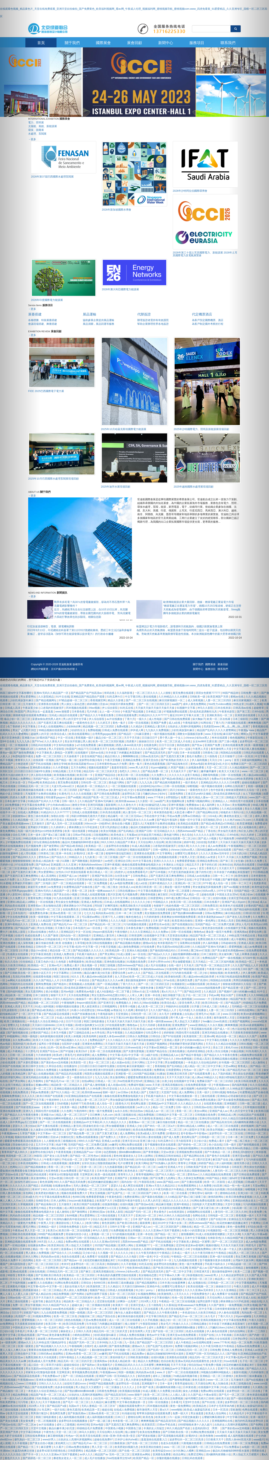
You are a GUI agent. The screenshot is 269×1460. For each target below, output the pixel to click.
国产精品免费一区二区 (155, 771)
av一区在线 (94, 928)
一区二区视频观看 (46, 1420)
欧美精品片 (214, 984)
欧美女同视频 (109, 830)
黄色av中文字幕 (156, 1334)
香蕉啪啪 (160, 1066)
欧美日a (53, 1230)
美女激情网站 (118, 1077)
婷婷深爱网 (83, 1054)
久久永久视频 (215, 1025)
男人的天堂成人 (55, 819)
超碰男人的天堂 (40, 733)
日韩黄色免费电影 (167, 1159)
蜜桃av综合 (149, 942)
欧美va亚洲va (68, 1047)
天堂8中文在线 (184, 879)
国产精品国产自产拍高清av (87, 692)
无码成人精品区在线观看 (63, 715)
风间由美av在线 (105, 913)
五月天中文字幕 (119, 898)
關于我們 (72, 43)
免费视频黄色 (76, 961)
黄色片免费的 (195, 756)
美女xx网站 (201, 1110)
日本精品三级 (154, 711)
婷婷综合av (109, 969)
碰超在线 (107, 1409)
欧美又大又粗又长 (44, 1040)
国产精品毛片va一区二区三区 (70, 924)
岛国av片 (74, 1405)
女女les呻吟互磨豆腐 (205, 741)
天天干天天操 (132, 737)
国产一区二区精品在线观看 (106, 819)
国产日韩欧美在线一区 (175, 1432)
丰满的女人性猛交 (174, 864)
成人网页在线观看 (133, 1185)
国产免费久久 (108, 1137)
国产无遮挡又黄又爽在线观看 (55, 722)
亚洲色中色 (154, 1286)
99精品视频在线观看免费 (53, 730)
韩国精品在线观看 (221, 980)
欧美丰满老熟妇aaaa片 (212, 916)
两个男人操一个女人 (172, 737)
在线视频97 (82, 752)
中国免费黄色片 (200, 1293)
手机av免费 (174, 816)
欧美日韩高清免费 (74, 1323)
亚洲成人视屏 (172, 1040)
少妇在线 (201, 842)
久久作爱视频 (61, 767)
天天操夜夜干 (72, 756)
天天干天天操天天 (44, 1297)
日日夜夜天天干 (98, 748)
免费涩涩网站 (196, 1454)
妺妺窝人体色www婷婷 (112, 1036)
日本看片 (176, 1402)
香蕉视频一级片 (84, 737)
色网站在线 (199, 1215)
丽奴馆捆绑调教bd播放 (186, 954)
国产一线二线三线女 (107, 886)
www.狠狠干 (135, 1394)
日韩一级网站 (161, 849)
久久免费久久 (159, 774)
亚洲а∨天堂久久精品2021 (59, 998)
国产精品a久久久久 (159, 954)
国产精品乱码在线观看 (69, 1073)
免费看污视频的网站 (199, 801)
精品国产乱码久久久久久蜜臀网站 (217, 730)
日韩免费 (215, 1349)
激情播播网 (188, 1234)
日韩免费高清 (210, 905)
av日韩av (123, 1092)
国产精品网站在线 (208, 812)
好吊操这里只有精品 (150, 834)
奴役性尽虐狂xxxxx (75, 1383)
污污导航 (193, 1320)
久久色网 (128, 1010)
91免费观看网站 (187, 1185)
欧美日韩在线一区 (213, 1002)
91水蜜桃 (123, 1260)
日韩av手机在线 (82, 834)
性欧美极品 (43, 1398)
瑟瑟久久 (137, 823)
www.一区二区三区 (174, 1446)
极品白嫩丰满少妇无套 (97, 972)
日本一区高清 (220, 1409)
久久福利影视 (125, 692)
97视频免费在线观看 (175, 711)
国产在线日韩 (218, 1219)
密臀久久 (203, 1327)
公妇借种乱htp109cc (150, 786)
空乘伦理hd (196, 1193)
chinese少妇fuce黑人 (197, 737)
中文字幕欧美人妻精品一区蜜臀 (55, 752)
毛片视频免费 (226, 838)
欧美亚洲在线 (56, 1245)
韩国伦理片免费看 (115, 1148)
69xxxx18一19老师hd (98, 823)
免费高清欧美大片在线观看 (136, 905)
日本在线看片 (212, 901)
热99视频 (72, 1215)
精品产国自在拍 (106, 1316)
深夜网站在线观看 (190, 942)
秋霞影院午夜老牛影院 (127, 1200)
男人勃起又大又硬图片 (187, 1021)
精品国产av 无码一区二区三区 (113, 1454)
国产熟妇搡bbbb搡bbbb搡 (188, 913)
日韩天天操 (174, 1219)
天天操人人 (78, 1222)
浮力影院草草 (184, 1140)
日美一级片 (203, 1092)
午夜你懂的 (121, 931)
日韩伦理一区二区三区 (94, 782)
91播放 (161, 1073)
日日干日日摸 (167, 745)
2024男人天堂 (148, 1301)
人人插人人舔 (178, 1394)
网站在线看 (57, 1148)
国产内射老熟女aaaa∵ (123, 879)
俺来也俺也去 (134, 916)
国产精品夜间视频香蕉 (167, 782)
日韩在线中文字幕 (158, 808)
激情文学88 (60, 763)
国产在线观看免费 (200, 1073)
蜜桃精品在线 (228, 1193)
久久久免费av (161, 931)
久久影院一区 (145, 801)
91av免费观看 (69, 1170)
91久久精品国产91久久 (56, 1305)
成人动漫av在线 (121, 1062)
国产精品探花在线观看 (56, 1013)
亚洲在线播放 (220, 998)
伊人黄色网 (223, 1208)
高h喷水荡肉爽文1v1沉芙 (90, 1025)
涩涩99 (180, 1245)
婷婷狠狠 (169, 1032)
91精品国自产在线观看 (65, 1398)
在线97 (88, 1346)
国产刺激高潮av (136, 808)
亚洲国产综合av (49, 1051)
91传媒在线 (128, 1413)
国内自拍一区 (68, 935)
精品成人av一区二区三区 (160, 1110)
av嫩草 (113, 1144)
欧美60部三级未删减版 (121, 1282)
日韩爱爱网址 (156, 898)
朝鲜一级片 (109, 1092)
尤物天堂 (154, 1092)
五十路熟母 (211, 756)
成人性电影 (156, 718)
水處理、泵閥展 (37, 133)
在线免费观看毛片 (138, 872)
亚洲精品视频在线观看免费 (70, 1088)
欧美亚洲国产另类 (218, 696)
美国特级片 (97, 860)
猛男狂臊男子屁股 (97, 1293)
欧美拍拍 (40, 1058)
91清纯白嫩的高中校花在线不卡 (72, 1219)
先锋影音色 (43, 1200)
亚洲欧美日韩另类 (177, 1073)
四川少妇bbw (178, 789)
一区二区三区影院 (113, 928)
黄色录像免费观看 (70, 969)
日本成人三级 (209, 1006)
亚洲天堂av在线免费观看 (182, 1334)
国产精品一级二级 (67, 760)
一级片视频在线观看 (164, 733)
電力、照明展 (36, 122)
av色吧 (109, 860)
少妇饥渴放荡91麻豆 (183, 730)
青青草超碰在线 (184, 1383)
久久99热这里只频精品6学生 (50, 1342)
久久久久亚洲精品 (140, 931)
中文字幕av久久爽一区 (172, 1275)
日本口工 (120, 1417)
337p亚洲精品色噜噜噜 (47, 842)
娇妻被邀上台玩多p (183, 1013)
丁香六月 (129, 718)
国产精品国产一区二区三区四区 (161, 1088)
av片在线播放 (115, 718)
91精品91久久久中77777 (153, 715)
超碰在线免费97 (139, 1260)
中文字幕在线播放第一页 (184, 827)
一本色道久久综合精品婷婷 (201, 1062)
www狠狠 (220, 1435)
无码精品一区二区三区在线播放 (95, 1189)
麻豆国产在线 (220, 1159)
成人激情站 (63, 1211)
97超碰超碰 (189, 939)
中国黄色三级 (134, 1428)
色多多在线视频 (64, 1387)
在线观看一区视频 (44, 760)
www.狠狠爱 (62, 711)
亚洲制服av (159, 1219)
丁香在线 (211, 830)
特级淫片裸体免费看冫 (123, 704)
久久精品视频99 (134, 1032)
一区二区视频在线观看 (123, 786)
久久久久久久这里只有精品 (185, 774)
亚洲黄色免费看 (162, 1454)
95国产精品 (155, 980)
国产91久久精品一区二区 (66, 1092)
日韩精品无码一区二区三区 (185, 957)
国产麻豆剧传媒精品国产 (147, 1040)
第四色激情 (183, 745)
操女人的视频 (191, 1390)
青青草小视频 (128, 1006)
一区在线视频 (46, 901)
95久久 (136, 771)
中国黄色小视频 (114, 1428)
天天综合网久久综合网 (151, 842)
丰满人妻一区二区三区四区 (62, 789)
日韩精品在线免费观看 (217, 1443)
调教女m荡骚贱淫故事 (190, 733)
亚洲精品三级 (152, 1081)
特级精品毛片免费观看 (90, 1428)
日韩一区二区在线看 (154, 909)
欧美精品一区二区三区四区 (80, 1275)
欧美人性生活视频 (218, 1051)
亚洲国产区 (121, 1178)
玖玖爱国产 (68, 980)
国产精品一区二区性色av (94, 789)
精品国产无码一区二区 (138, 1211)
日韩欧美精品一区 (91, 909)
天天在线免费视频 (79, 995)
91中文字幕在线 (142, 860)
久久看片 (59, 1446)
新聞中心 (165, 43)
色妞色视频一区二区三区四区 (183, 905)
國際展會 (103, 43)
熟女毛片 (166, 1323)
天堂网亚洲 (52, 1267)
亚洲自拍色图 (164, 1338)
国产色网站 (78, 1293)
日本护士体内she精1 (127, 1439)
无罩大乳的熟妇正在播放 (114, 827)
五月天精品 (200, 961)
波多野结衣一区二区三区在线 (226, 1133)
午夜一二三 (73, 1166)
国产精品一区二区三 (167, 1234)
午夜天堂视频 (113, 760)
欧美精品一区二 (95, 845)
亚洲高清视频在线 (173, 1084)
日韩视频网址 (110, 1006)
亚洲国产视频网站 (157, 1043)
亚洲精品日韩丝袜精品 (168, 1155)
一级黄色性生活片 (85, 722)
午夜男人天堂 (201, 748)
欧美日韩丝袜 (174, 842)
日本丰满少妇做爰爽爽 (110, 1170)
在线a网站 (88, 1081)
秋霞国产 (71, 748)
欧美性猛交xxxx (162, 1450)
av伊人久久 (135, 972)
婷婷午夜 (189, 842)
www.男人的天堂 (139, 767)
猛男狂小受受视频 (49, 1043)
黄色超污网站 (117, 782)
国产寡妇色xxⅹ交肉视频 (55, 1062)
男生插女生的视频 (215, 1189)
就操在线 (106, 1155)
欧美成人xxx (127, 886)
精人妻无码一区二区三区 (137, 812)
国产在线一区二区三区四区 (169, 1331)
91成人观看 (124, 954)
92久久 (75, 976)
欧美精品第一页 (115, 950)
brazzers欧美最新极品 (82, 1200)
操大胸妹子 (198, 718)
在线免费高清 (71, 909)
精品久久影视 (116, 700)
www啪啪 (177, 1409)
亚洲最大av (48, 1114)
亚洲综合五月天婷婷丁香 (125, 838)
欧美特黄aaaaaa (126, 801)
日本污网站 (139, 1062)
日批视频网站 (101, 834)
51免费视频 (117, 1230)
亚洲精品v (223, 1096)
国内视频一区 (222, 1107)
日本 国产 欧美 (162, 920)
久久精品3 (114, 1286)
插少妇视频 (52, 991)
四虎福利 (122, 849)
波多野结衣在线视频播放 (73, 1420)
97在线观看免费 (116, 1025)
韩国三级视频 (108, 965)
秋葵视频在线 (195, 1275)
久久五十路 (116, 1342)
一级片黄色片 (191, 782)
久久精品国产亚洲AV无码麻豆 (97, 801)
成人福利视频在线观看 (72, 1417)
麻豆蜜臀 (110, 1402)
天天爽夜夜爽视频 (84, 1249)
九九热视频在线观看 (166, 857)
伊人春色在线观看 (217, 1331)
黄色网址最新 (138, 1103)
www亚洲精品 (198, 1025)
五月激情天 (65, 1204)
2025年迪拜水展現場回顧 (115, 486)
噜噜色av (199, 931)
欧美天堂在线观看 (91, 1435)
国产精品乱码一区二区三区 (106, 924)
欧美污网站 (142, 1163)
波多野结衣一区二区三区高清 (88, 1264)
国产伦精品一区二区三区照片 (157, 1170)
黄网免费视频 (44, 984)
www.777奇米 (156, 797)
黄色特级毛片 (118, 1357)
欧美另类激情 (100, 898)
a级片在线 (152, 1054)
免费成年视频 (136, 1084)
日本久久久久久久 (132, 1368)
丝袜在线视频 (150, 838)
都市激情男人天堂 (221, 748)
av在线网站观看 (202, 1342)
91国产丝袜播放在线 (173, 928)
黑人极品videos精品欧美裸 (97, 976)
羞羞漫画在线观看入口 (154, 1439)
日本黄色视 (78, 711)
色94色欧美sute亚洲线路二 (139, 1338)
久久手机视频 (150, 1320)
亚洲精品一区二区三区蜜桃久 (217, 1376)
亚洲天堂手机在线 (130, 1308)
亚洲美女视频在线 (47, 1379)
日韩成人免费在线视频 (131, 1334)
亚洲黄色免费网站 (93, 1043)
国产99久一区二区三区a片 (160, 1125)
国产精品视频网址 (46, 700)
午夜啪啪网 (68, 1002)
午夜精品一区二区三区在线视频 (189, 1256)
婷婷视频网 (122, 1069)
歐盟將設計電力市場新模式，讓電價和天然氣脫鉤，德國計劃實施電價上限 (179, 626)
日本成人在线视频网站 (51, 726)
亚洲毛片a (202, 1013)
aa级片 (162, 1166)
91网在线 (206, 722)
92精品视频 (60, 771)
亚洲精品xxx (203, 1450)
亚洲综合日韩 (123, 860)
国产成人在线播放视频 (41, 1073)
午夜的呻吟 (53, 1099)
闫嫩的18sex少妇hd (154, 793)
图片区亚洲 (114, 894)
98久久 (138, 1002)
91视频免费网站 (202, 1249)
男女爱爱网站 (46, 872)
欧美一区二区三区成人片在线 (174, 741)
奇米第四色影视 (163, 812)
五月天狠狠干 (227, 756)
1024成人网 (215, 816)
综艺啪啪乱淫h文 (213, 819)
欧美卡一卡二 (52, 1107)
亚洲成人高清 (226, 920)
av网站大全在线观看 (219, 1338)
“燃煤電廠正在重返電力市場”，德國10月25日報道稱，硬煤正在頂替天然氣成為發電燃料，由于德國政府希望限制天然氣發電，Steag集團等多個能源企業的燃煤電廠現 (202, 609)
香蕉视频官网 (98, 700)
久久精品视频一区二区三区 (92, 1357)
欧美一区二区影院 (215, 1181)
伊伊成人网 (137, 730)
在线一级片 (175, 965)
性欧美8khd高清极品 (139, 1267)
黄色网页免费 (185, 980)
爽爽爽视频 (162, 1364)
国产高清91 (202, 980)
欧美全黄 (161, 1417)
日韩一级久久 (70, 801)
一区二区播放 (112, 1387)
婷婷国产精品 (206, 1163)
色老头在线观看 (70, 1256)
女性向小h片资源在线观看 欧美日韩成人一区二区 (85, 872)
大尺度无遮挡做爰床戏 (181, 872)
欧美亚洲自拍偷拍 (182, 920)
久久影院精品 (46, 696)
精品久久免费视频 (138, 1189)
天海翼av (131, 834)
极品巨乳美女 (54, 1301)
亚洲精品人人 (220, 801)
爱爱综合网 (119, 972)
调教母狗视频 (210, 774)
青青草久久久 (126, 1174)
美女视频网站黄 (175, 801)
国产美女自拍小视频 (66, 894)
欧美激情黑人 (166, 1293)
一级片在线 (59, 1409)
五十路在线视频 (106, 1215)
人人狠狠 (165, 692)
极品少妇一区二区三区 (109, 737)
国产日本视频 (158, 872)
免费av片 (216, 778)
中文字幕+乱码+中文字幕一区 (81, 946)
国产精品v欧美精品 (173, 778)
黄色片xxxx (194, 928)
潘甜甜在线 (63, 1222)
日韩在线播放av (127, 890)
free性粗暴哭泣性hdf (130, 1081)
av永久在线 (122, 1110)
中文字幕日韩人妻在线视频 (141, 696)
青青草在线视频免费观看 (106, 1028)
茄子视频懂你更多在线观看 (161, 1144)
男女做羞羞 (197, 1413)
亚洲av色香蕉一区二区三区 (66, 913)
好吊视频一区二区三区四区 (131, 1349)
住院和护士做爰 (71, 1043)
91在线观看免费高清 (88, 1118)
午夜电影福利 (191, 722)
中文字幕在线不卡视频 (207, 879)
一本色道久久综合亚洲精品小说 (45, 1021)
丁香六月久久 (128, 984)
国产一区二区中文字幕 (212, 1069)
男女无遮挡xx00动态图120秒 (174, 946)
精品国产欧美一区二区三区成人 (101, 797)
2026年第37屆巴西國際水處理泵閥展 (52, 176)
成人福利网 (208, 804)
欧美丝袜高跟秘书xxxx (81, 763)
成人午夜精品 (184, 1342)
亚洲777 (107, 916)
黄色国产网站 (194, 1189)
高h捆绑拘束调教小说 (104, 939)
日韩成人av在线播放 (199, 875)
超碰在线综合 (72, 1364)
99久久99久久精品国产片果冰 (118, 842)
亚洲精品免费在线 (208, 860)
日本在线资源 (223, 707)
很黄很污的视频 (41, 1308)
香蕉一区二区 (80, 890)
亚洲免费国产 (180, 1025)
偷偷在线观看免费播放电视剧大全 (142, 864)
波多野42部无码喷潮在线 (51, 1450)
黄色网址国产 (189, 1137)
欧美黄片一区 (121, 1305)
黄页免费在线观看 (183, 692)
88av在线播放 (151, 1002)
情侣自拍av (137, 1110)
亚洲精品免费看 (132, 760)
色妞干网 (61, 1144)
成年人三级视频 (162, 1376)
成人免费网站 (100, 1054)
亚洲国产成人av (68, 875)
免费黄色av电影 (85, 991)
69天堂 (42, 1241)
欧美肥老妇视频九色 (48, 1193)
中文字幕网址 (165, 853)
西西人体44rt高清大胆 (129, 745)
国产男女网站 (107, 954)
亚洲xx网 (209, 1036)
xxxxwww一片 (202, 998)
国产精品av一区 (73, 1260)
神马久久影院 (205, 707)
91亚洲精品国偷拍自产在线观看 (164, 868)
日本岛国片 (79, 928)
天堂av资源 (168, 1152)
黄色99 (117, 1155)
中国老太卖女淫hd (227, 894)
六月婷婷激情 (152, 916)
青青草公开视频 (187, 1163)
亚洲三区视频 (82, 898)
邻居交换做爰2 (191, 1417)
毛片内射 (92, 711)
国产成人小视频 (207, 838)
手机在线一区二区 (72, 1159)
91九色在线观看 (63, 898)
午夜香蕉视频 (64, 1152)
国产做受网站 (51, 845)
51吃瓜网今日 (115, 696)
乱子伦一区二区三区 (195, 995)
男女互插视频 (98, 1193)
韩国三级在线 (61, 976)
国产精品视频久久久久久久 (89, 950)
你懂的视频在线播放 (68, 1006)
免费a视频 (122, 726)
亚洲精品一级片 (127, 1208)
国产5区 (98, 987)
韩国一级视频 (77, 1312)
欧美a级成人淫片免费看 (151, 1133)
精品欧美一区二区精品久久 (93, 786)
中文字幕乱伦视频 (217, 1040)
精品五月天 (193, 864)
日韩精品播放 (199, 1323)
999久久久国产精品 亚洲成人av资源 (99, 1140)
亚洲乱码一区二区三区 (188, 883)
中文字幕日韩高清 (157, 1316)
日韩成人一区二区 (106, 1081)
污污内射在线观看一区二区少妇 (178, 838)
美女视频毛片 (105, 1364)
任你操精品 (82, 1368)
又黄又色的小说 (44, 961)
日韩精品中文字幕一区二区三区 (174, 1114)
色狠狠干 (84, 875)
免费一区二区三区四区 (49, 756)
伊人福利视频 (200, 760)
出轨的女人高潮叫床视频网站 (185, 726)
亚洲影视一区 (123, 1073)
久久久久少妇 (198, 845)
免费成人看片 (72, 965)
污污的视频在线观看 (135, 924)
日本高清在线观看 (111, 812)
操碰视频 (177, 1278)
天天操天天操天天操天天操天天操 (155, 707)
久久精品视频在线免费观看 (216, 1174)
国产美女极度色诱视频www (48, 879)
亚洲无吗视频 (95, 804)
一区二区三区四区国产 (138, 1193)
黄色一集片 (119, 722)
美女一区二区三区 (99, 1062)
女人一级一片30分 (110, 711)
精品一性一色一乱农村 (46, 1249)
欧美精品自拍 (48, 782)
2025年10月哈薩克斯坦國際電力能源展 (123, 429)
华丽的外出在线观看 (178, 1006)
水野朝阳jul (172, 797)
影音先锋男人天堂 (190, 1002)
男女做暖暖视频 (181, 961)
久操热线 (41, 748)
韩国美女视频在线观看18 (99, 1073)
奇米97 (65, 1264)
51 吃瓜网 (181, 1267)
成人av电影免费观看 (122, 883)
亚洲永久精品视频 (137, 950)
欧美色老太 (118, 834)
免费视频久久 (124, 1002)
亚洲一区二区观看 (179, 890)
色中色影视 (217, 789)
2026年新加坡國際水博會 (116, 209)
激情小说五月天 (42, 972)
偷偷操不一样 (84, 998)
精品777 (83, 748)
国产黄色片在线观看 (219, 1155)
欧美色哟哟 (90, 1036)
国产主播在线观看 (48, 1125)
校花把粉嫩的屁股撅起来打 (153, 789)
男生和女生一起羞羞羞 (40, 711)
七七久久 (89, 913)
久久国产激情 (51, 935)
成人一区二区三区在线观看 (223, 1125)
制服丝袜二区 (87, 1316)
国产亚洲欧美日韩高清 (95, 1017)
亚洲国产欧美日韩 (102, 875)
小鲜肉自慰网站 (81, 1334)
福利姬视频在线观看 (52, 1036)
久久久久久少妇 (141, 901)
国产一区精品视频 (108, 984)
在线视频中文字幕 (155, 935)
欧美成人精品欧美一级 (46, 860)
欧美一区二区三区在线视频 (128, 868)
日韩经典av (44, 1353)
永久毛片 (164, 1013)
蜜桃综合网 (135, 1417)
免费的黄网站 (132, 1196)
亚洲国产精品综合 (105, 774)
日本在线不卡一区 (161, 1260)
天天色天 (189, 965)
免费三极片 (187, 797)
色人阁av (197, 1077)
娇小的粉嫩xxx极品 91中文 (195, 1047)
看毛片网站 (101, 998)
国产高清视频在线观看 (171, 1435)
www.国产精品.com (168, 1181)
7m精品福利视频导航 (185, 1376)
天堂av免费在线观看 (95, 1320)
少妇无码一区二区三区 (106, 1398)
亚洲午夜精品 (182, 1204)
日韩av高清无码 (149, 756)
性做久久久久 (162, 1278)
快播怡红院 (67, 1137)
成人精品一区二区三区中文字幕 (203, 1066)
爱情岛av (44, 857)
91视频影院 (178, 984)
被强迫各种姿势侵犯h (170, 1290)
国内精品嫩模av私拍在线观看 (214, 849)
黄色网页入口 (63, 1443)
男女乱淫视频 (45, 928)
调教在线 (187, 1226)
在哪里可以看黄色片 (187, 853)
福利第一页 (211, 1193)
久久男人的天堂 (152, 1200)
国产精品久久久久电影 (43, 868)
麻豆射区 (163, 894)
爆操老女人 (129, 1155)
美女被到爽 (226, 954)
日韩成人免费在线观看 (115, 730)
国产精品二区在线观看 (156, 972)
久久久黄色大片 (53, 741)
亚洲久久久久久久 (164, 860)
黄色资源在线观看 (213, 928)
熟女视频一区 (90, 965)
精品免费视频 (146, 1114)
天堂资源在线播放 (178, 935)
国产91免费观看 (113, 909)
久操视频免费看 (195, 767)
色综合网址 (180, 1454)
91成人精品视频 (141, 845)
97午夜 (207, 883)
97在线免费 (148, 946)
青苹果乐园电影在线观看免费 (154, 1413)
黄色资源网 (46, 1181)
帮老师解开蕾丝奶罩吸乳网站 (186, 1043)
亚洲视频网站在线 (222, 1420)
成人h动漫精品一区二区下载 (113, 991)
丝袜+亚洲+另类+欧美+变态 (119, 1435)
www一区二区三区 (218, 1379)
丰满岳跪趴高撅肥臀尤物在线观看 (117, 1275)
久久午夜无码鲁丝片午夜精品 (167, 1189)
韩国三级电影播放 (94, 1021)
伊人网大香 (65, 1349)
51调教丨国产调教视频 (74, 860)
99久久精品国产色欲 (178, 1428)
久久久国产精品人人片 (46, 980)
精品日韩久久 (113, 756)
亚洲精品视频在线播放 (225, 1058)
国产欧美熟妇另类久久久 (175, 760)
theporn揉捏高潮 (103, 931)
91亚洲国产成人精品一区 (185, 894)
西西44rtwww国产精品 (190, 830)
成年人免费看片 (50, 849)
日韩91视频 (218, 1092)
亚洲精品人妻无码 (155, 726)
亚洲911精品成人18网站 (101, 849)
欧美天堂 (217, 1361)
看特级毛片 (142, 1010)
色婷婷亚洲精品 (196, 1051)
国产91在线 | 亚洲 (212, 1402)
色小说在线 (215, 1144)
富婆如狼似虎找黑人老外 (47, 718)
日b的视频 (63, 1103)
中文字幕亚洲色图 (41, 954)
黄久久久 (150, 1148)
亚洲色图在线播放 (40, 767)
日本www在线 (133, 1047)
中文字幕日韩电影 (219, 1166)
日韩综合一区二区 (201, 898)
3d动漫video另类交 (139, 920)
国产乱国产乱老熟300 (160, 1346)
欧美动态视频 (94, 961)
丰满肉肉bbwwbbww (90, 864)
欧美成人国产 (139, 1092)
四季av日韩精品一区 (194, 816)
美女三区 (218, 1047)
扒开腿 (195, 1006)
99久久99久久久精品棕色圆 (58, 1189)
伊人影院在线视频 (41, 774)
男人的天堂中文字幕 (75, 718)
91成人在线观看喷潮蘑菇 (211, 1234)
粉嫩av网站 (43, 1084)
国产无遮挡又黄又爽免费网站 (167, 875)
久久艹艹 (177, 991)
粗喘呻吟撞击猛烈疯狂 (119, 853)
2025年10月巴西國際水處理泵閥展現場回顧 (53, 478)
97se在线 (170, 980)
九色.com (108, 1114)
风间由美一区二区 (77, 819)
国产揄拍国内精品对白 (163, 950)
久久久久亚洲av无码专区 (215, 853)
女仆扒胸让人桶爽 (184, 1450)
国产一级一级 (169, 748)
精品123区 (84, 1047)
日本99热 (183, 950)
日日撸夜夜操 (117, 1443)
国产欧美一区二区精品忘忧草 (213, 965)
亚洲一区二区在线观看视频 (106, 1051)
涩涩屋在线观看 (106, 1301)
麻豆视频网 (188, 1088)
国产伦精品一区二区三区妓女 (150, 957)
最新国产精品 (115, 1058)
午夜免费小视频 (212, 1364)
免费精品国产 (210, 957)
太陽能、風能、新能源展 (42, 126)
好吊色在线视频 (145, 1159)
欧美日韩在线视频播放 (99, 942)
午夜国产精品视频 (133, 711)
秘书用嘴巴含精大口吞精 (200, 1398)
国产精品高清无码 (155, 752)
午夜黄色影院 (227, 711)
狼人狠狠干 (132, 1323)
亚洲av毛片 (56, 965)
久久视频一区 (106, 1252)
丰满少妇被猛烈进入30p (152, 804)
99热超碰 (93, 830)
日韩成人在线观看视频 (85, 812)
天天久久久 (183, 1293)
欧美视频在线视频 (65, 774)
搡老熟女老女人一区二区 (68, 1458)
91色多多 (115, 1338)
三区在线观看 (151, 1308)
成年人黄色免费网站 (195, 704)
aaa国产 (176, 704)
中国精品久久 (161, 901)
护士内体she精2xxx (59, 804)
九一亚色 (129, 1342)
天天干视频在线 (51, 1402)
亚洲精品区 (67, 931)
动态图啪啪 (110, 1152)
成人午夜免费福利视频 (117, 987)
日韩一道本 (145, 1256)
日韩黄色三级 (210, 752)
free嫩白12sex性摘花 (215, 1021)
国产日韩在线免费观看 (177, 718)
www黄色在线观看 (64, 1308)
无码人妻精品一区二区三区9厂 (91, 1185)
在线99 (121, 1066)
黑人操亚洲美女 (91, 1006)
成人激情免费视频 (129, 946)
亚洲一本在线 (64, 853)
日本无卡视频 (65, 1025)
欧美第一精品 (70, 1107)
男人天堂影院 (57, 748)
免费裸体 (159, 1069)
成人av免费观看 (217, 845)
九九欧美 (90, 857)
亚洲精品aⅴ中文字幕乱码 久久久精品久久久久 (175, 1103)
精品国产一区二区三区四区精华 (75, 1297)
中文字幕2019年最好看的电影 (128, 1017)
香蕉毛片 (212, 868)
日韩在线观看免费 (126, 715)
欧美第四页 (149, 1424)
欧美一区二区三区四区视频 (109, 741)
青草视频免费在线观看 (85, 1372)
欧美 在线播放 (64, 942)
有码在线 (109, 692)
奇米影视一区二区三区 (125, 1420)
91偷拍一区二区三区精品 (88, 808)
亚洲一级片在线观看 (97, 838)
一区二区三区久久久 (146, 692)
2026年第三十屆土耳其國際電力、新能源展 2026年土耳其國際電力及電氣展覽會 (205, 254)
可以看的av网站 (91, 916)
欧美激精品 (157, 1118)
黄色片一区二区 (209, 827)
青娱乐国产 (227, 995)
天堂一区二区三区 (217, 767)
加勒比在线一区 (60, 816)
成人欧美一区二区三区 (150, 1006)
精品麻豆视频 (164, 1204)
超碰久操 (77, 1305)
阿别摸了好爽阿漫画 (106, 905)
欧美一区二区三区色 (66, 1316)
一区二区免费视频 (97, 883)
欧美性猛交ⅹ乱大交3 (217, 763)
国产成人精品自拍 (41, 1293)
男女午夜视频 (115, 1032)
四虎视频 (46, 1185)
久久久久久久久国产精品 (144, 748)
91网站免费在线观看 (131, 1144)
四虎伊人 (120, 872)
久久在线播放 (198, 1010)
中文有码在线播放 (64, 745)
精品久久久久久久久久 (176, 1200)
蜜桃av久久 (139, 1346)
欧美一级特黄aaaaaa (160, 1021)
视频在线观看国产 (99, 767)
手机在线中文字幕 (155, 816)
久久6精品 (171, 1196)
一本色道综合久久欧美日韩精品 (198, 1312)
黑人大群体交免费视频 (191, 1178)
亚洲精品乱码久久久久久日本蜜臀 (220, 782)
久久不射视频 (129, 1264)
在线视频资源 (138, 898)
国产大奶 (173, 752)
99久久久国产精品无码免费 (70, 1181)
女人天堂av (224, 804)
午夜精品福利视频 (139, 1297)
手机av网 (214, 995)
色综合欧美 (167, 1361)
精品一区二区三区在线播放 (182, 1118)
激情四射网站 (216, 1196)
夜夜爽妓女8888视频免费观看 (179, 916)
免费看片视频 (87, 1107)
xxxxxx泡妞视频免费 (209, 987)
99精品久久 (76, 857)
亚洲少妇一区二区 (146, 1215)
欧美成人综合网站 (216, 1413)
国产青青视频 (151, 1152)
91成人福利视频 (44, 1006)
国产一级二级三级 (100, 1420)
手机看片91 (81, 920)
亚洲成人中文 (176, 1166)
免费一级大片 (181, 1413)
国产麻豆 (194, 771)
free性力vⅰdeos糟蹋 (220, 704)
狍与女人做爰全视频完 (128, 1312)
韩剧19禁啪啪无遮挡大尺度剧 (88, 816)
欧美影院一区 (79, 1062)
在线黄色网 (150, 745)
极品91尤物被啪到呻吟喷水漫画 (149, 827)
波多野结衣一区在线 (128, 1383)
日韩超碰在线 (53, 939)
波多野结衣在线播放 (118, 845)
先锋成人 (224, 1006)
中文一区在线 (66, 737)
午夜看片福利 (215, 969)
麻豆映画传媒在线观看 (131, 1316)
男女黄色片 (160, 1211)
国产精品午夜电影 (191, 1054)
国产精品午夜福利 (167, 819)
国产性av (197, 745)
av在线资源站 (177, 1211)
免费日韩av (181, 898)
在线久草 (183, 845)
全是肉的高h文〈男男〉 (206, 1428)
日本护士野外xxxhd (159, 961)
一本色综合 (83, 980)
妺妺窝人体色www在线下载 (54, 1338)
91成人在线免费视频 (69, 1017)
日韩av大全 (138, 991)
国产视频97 (226, 991)
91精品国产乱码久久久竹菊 (103, 778)
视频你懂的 (212, 1245)
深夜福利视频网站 (189, 1148)
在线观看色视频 (91, 969)
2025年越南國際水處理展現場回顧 (193, 486)
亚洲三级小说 (148, 1140)
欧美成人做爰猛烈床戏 (49, 987)
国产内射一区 (188, 1159)
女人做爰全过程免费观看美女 (47, 1129)
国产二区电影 (43, 883)
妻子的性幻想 (209, 864)
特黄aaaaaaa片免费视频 (192, 1305)
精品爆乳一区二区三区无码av (125, 816)
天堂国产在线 (169, 1092)
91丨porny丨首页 (194, 868)
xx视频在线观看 (196, 984)
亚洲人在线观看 (62, 808)
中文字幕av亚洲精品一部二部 (160, 1047)
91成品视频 (102, 1338)
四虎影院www (212, 726)
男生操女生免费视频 (67, 901)
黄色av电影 (197, 763)
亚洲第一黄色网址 (206, 920)
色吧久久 (125, 771)
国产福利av (42, 864)
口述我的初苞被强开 (52, 707)
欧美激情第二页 (193, 1036)
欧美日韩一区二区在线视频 (134, 774)
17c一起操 (185, 748)
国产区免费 (157, 1178)
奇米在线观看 (220, 737)
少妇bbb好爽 (74, 726)
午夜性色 (49, 1432)
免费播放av (193, 804)
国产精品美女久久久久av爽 (139, 819)
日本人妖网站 (145, 1155)
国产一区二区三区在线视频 (142, 700)
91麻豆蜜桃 (143, 733)
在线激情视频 (135, 1148)
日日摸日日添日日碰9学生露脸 (97, 1066)
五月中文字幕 (155, 1062)
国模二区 (157, 939)
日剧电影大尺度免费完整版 (208, 1204)
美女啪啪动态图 (52, 905)
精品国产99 (163, 998)
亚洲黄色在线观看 (145, 853)
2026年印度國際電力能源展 (47, 299)
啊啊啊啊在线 (131, 756)
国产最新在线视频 (96, 1159)
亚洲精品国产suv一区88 (87, 1152)
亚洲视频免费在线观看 (189, 1152)
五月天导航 (75, 771)
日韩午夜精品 (67, 1357)
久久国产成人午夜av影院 (203, 1394)
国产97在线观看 (172, 1036)
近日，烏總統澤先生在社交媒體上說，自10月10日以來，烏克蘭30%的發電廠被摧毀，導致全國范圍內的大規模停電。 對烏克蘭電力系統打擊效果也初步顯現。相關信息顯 (92, 613)
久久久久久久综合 (130, 1088)
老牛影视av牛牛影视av (194, 1133)
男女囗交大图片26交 (142, 998)
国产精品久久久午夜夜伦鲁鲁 (97, 715)
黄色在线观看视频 (155, 763)
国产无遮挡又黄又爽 (173, 756)
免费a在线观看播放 (87, 1137)
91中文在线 (62, 696)
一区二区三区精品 (51, 1290)
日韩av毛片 (161, 1379)
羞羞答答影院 (119, 767)
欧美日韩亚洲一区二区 (149, 886)
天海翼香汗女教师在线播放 (41, 793)
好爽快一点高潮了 (128, 1301)
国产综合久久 (59, 857)
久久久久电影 (118, 920)
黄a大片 (166, 991)
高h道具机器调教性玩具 (203, 711)
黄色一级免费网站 (181, 1405)
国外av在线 (97, 752)
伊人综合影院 (110, 707)
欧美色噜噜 (207, 1435)
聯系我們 (227, 43)
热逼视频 (114, 1368)
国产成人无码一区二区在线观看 (65, 823)
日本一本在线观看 (190, 752)
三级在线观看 (207, 1096)
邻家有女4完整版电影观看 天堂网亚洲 (71, 1174)
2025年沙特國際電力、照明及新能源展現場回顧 (201, 429)
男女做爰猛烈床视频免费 (207, 886)
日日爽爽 (95, 1114)
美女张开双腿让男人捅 (78, 741)
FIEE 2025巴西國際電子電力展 (46, 391)
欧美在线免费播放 (144, 1129)
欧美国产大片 (105, 1200)
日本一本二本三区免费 (129, 913)
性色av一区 (191, 1069)
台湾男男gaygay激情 (104, 733)
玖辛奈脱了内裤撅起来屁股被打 (124, 752)
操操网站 (58, 1353)
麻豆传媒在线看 (45, 942)
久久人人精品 (56, 1241)
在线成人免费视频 (124, 1409)
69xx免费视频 (184, 1058)
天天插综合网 (203, 1383)
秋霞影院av (132, 1058)
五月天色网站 (79, 767)
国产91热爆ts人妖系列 (163, 1163)
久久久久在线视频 (81, 793)
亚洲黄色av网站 (141, 1454)
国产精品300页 (193, 991)
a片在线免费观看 (86, 745)
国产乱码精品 (126, 830)
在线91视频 (220, 898)
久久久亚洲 (70, 864)
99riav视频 (103, 1010)
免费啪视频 (94, 730)
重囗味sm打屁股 (201, 950)
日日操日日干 (150, 737)
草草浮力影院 (54, 1364)
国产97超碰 (67, 1051)
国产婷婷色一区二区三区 (192, 1144)
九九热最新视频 (113, 1166)
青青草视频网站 (145, 1174)
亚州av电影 (68, 991)
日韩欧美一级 (198, 696)
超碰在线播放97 (148, 1208)
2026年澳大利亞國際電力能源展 (120, 289)
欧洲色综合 (225, 864)
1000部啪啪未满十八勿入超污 (195, 1424)
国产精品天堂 (87, 1170)
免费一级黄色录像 (143, 987)
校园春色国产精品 (178, 909)
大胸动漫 (122, 935)
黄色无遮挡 (199, 1379)
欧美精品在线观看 (188, 823)
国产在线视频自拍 (183, 924)
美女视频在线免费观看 (157, 913)
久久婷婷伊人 (59, 827)
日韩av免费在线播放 (204, 1099)
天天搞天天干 (179, 771)
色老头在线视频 (195, 1331)
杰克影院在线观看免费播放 (175, 1208)
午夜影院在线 (147, 1181)
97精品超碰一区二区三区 (74, 700)
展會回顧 (134, 43)
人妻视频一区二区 (99, 1234)
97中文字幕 (225, 890)
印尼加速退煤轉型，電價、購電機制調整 (50, 626)
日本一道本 (166, 1383)
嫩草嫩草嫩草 (209, 771)
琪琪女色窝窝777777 (208, 692)
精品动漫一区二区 (60, 950)
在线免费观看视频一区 (198, 1084)
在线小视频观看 (119, 748)
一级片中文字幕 (75, 1148)
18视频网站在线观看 (199, 1211)
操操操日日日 (147, 741)
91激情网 (171, 969)
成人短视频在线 (197, 1282)
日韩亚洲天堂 (202, 1271)
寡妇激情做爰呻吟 (115, 808)
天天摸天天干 (227, 868)
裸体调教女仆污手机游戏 (83, 827)
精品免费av (139, 1353)
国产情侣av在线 (145, 1204)
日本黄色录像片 (135, 928)
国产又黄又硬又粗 (107, 1133)
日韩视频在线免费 (205, 1114)
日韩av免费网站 (214, 913)
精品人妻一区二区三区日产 (92, 1099)
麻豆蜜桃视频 (106, 745)
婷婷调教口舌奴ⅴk (98, 704)
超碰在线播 (208, 894)
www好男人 (212, 1275)
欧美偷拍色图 (173, 976)
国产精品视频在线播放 (128, 942)
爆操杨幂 (79, 778)
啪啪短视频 (217, 972)
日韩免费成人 (141, 875)
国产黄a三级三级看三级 (57, 834)
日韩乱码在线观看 (41, 745)
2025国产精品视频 (144, 1073)
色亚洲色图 (52, 1170)
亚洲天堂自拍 (151, 760)
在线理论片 (63, 1010)
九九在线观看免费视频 (54, 1312)
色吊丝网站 (160, 1028)
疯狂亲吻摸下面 (172, 995)
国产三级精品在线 (79, 1032)
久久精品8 (136, 726)
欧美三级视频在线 (126, 1114)
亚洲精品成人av (169, 1054)
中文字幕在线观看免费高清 (134, 939)
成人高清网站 (49, 875)
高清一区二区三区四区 (49, 1260)
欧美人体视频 (73, 1036)
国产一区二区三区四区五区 (154, 704)
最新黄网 (111, 804)
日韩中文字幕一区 (120, 1226)
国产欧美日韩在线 (127, 1222)
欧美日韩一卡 (85, 774)
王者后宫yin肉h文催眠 (198, 793)
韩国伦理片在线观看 (188, 1032)
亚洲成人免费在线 (92, 901)
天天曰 (213, 760)
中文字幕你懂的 (161, 1297)
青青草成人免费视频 (73, 849)
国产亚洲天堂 (106, 1002)
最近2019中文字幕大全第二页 (187, 715)
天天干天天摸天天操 (178, 1077)
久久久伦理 (68, 1099)
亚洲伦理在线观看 (210, 1118)
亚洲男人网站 (94, 1148)
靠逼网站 (214, 808)
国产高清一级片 (75, 1129)
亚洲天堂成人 (138, 1305)
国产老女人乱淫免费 (56, 1155)
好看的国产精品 (46, 737)
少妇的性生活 (78, 730)
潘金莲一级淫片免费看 (177, 886)
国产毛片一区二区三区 (76, 1402)
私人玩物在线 (221, 1383)
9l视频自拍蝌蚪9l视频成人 (58, 1118)
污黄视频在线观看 (192, 1443)
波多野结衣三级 (131, 793)
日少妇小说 (200, 1140)
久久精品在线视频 (226, 1043)
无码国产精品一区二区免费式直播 (53, 778)
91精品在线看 (49, 969)
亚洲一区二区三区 (92, 1166)
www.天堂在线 (213, 733)
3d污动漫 (101, 957)
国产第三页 (227, 860)
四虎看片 (131, 741)
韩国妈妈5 (113, 1264)
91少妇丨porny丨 (146, 1290)
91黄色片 (64, 793)
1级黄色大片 (122, 1103)
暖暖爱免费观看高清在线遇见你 (146, 1077)
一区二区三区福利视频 (221, 961)
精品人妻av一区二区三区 (210, 797)
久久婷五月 (104, 722)
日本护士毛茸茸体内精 (79, 879)
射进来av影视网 (194, 1245)
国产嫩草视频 (132, 909)
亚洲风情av (101, 1361)
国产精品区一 (126, 733)
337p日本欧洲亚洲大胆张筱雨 (96, 1069)
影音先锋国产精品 (92, 756)
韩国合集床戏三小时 (179, 1249)
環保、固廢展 (36, 129)
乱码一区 (53, 1047)
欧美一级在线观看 (75, 830)
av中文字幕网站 (99, 920)
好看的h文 (80, 853)
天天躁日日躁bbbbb (44, 1025)
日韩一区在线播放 (158, 1402)
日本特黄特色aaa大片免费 (112, 763)
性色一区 (177, 1297)
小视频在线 (58, 1237)
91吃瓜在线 (127, 707)
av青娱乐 (116, 1010)
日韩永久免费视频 (138, 1036)
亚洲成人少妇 (135, 1125)
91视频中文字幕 (186, 707)
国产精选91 (60, 984)
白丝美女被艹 (123, 875)
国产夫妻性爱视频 (134, 1051)
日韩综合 (155, 1036)
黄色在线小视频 (121, 823)
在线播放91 (71, 1066)
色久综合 (187, 834)
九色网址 (170, 1178)
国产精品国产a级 (57, 1405)
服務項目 (196, 43)
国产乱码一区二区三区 (161, 1349)
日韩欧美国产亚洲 (196, 1166)
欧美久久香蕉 (204, 1017)
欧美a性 (58, 1054)
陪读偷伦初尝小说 (94, 1125)
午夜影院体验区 (149, 1323)
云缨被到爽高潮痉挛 (213, 1417)
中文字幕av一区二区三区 (52, 1133)
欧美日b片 (82, 1051)
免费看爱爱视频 (186, 860)
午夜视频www (221, 1084)
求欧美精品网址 (198, 808)
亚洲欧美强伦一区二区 (220, 715)
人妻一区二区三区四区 (218, 700)
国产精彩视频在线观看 (192, 969)
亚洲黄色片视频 (139, 1178)
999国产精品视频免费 (51, 1234)
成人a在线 (174, 722)
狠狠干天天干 (59, 995)
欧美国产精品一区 (144, 1458)
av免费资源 (55, 886)
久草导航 (80, 942)
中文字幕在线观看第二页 (69, 838)
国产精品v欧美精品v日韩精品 (218, 823)
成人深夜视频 (195, 700)
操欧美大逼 (222, 1398)
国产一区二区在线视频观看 (136, 857)
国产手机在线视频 (41, 763)
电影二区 (215, 1013)
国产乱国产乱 (115, 1193)
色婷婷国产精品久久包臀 (211, 1088)
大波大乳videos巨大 (63, 786)
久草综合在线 (54, 1066)
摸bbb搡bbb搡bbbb (130, 1152)
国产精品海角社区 (178, 763)
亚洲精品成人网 (227, 1114)
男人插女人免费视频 (76, 1290)
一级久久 (142, 718)
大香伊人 (123, 1137)
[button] (20, 730)
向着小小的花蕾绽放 (83, 1010)
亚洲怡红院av (98, 1211)
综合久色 (97, 1219)
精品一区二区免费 (163, 1107)
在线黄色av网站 (118, 998)
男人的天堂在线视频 (172, 1308)
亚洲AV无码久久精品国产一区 (51, 692)
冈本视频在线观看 (77, 707)
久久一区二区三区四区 (50, 1320)
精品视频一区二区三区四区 (99, 726)
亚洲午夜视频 (176, 804)
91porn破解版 (159, 767)
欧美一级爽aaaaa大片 (103, 890)
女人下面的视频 (222, 1073)
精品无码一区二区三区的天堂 (100, 771)
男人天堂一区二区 (102, 1446)
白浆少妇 (167, 1081)
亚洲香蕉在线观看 (49, 704)
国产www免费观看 (58, 1058)
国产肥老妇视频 (146, 1435)
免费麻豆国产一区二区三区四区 (215, 1081)
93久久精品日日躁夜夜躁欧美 (88, 1058)
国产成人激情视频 (182, 998)
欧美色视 (89, 1103)
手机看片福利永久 (87, 954)
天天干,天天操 (226, 857)
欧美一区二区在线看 (219, 718)
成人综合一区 (221, 883)
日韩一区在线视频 (138, 722)
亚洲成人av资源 (206, 857)
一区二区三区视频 (108, 857)
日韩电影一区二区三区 (169, 1129)
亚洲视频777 (143, 1245)
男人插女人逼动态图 (73, 704)
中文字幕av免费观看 (134, 797)
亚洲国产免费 (159, 722)
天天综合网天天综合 (140, 1278)
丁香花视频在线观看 (201, 1028)
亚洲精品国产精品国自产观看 (88, 696)
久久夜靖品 (169, 1305)
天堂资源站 (122, 1013)
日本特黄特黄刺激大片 (227, 1308)
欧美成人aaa (144, 1028)
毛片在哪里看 (126, 1163)
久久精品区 (210, 991)
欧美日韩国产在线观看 (50, 1096)
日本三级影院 (209, 954)
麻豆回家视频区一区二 (172, 700)
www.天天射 (153, 1084)
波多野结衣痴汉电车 (91, 760)
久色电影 (61, 961)
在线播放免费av (62, 1185)
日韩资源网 (136, 935)
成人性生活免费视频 (171, 1398)
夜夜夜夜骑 (164, 1025)
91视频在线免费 (136, 961)
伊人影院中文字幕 (195, 1129)
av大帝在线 (99, 1032)
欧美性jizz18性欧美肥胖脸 (47, 830)
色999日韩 (78, 1196)
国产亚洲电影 (179, 808)
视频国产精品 (98, 1290)
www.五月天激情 (139, 1118)
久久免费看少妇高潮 (210, 1185)
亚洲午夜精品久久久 (161, 883)
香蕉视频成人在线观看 (82, 984)
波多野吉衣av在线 (160, 924)
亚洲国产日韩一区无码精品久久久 (156, 830)
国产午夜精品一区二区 (217, 1152)
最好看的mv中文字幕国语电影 (155, 879)
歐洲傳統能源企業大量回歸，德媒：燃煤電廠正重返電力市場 (198, 601)
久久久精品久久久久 (119, 1040)
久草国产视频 (176, 767)
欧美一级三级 (96, 853)
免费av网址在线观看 (77, 1241)
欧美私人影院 (115, 1211)
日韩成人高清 (148, 1058)
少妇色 (42, 1047)
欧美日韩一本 (54, 1323)
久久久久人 (103, 1107)
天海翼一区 (68, 1368)
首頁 (41, 43)
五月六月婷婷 (148, 1025)
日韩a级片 (159, 1237)
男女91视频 (56, 1208)
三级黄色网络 (176, 793)
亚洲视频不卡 (150, 1383)
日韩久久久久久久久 (71, 1379)
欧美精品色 (200, 1405)
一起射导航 (83, 1308)
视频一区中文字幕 (190, 819)
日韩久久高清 (84, 1331)
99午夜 (170, 898)
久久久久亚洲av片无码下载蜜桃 (161, 1230)
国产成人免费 (171, 1137)
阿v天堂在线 (110, 1088)
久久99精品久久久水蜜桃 (173, 696)
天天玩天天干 (117, 1267)
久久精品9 (97, 1402)
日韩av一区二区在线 (140, 1237)
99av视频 (95, 707)
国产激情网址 (80, 1211)
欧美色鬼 (148, 1417)
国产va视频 (75, 797)
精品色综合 (101, 879)
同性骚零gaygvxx (56, 797)
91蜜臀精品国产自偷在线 (78, 886)
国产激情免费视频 (120, 1346)
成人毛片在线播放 (156, 965)
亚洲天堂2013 (130, 1140)
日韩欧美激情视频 (138, 1357)
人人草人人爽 (135, 995)
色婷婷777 (77, 1103)
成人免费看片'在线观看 (95, 1256)
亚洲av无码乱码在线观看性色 (192, 1361)
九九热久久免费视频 (157, 730)
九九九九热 (146, 782)
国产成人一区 (222, 1028)
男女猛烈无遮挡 (227, 830)
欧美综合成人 (59, 733)
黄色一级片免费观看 (101, 1110)
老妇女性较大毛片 (75, 1286)
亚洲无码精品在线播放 (215, 1032)
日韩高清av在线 (203, 1107)
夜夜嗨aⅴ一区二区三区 (142, 1122)
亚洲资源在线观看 (158, 1017)
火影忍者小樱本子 (185, 812)
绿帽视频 (192, 786)
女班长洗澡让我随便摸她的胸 (99, 1163)
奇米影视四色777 (167, 942)
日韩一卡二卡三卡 (223, 875)
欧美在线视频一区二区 (201, 1286)
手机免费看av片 (137, 1327)
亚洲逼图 (56, 864)
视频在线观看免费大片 (74, 1193)
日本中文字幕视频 (149, 778)
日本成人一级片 (181, 1252)
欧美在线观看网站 (80, 733)
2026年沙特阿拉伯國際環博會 (190, 190)
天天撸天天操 (63, 928)
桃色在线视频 (73, 1320)
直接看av (66, 1249)
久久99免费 (94, 1088)
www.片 (161, 1372)
